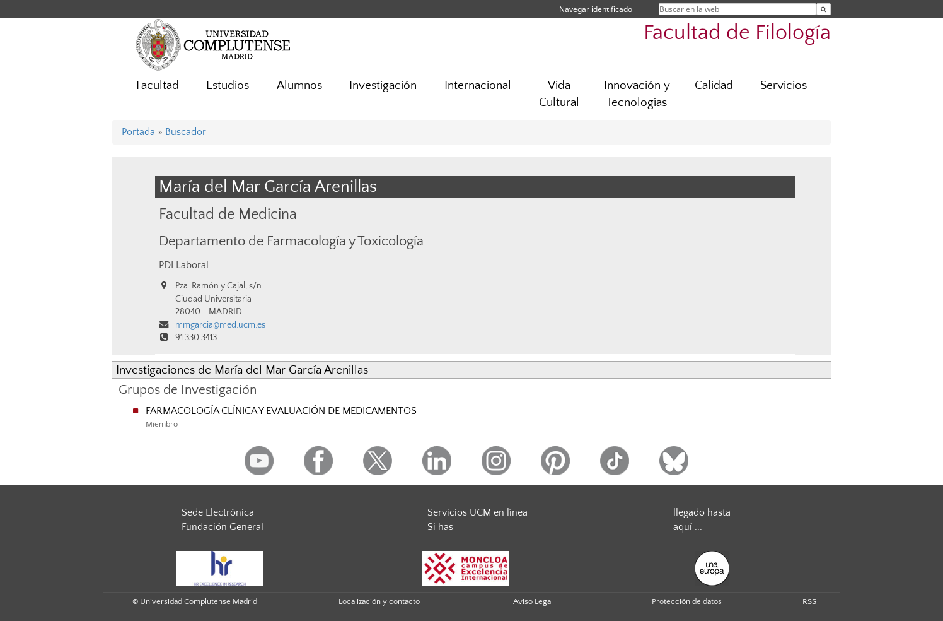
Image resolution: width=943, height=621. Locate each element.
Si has (440, 527)
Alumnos (299, 85)
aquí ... (687, 527)
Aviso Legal (533, 601)
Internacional (477, 85)
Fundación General (222, 527)
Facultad (157, 85)
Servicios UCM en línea (477, 512)
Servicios (783, 85)
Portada (138, 132)
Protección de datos (687, 601)
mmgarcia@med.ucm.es (220, 325)
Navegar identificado (595, 9)
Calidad (714, 85)
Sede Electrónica (218, 512)
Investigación (383, 85)
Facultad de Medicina (228, 214)
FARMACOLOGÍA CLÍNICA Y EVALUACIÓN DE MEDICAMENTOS (281, 411)
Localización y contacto (379, 601)
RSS (809, 601)
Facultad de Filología (737, 33)
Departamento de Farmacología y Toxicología (291, 241)
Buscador (185, 132)
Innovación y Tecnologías (637, 94)
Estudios (227, 85)
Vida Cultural (559, 94)
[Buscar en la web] (823, 9)
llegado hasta (702, 512)
